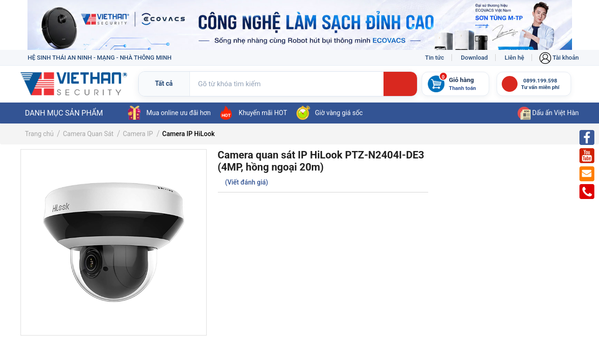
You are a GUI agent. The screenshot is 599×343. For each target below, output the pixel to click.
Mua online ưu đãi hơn (169, 113)
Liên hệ (514, 57)
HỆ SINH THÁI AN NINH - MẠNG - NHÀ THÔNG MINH (100, 57)
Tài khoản (559, 57)
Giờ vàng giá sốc (329, 113)
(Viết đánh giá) (246, 182)
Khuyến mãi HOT (253, 113)
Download (474, 57)
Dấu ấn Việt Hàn (548, 113)
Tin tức (434, 57)
